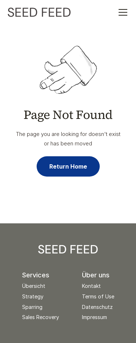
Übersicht (33, 286)
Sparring (32, 307)
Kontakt (91, 286)
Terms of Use (98, 296)
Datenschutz (97, 307)
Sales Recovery (40, 317)
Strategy (33, 296)
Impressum (94, 317)
